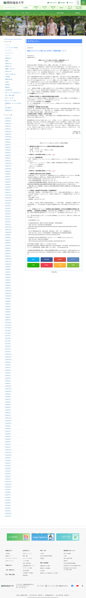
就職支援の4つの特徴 (45, 565)
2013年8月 (8, 460)
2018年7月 (8, 304)
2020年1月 (8, 256)
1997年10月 (8, 513)
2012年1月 (8, 510)
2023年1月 (8, 160)
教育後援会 (53, 7)
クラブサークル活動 (27, 568)
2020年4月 (8, 248)
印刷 (73, 265)
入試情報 (25, 7)
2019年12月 (8, 258)
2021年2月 (8, 221)
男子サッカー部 (9, 98)
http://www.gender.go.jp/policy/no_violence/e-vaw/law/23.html (44, 234)
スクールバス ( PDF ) (27, 558)
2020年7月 (8, 240)
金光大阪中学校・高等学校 (36, 595)
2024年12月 (8, 123)
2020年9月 (8, 235)
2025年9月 (8, 121)
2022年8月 (8, 174)
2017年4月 (8, 343)
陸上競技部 (8, 107)
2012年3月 (8, 505)
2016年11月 (8, 357)
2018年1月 (8, 319)
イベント (7, 45)
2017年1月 (8, 351)
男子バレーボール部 (10, 100)
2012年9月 (8, 489)
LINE (33, 265)
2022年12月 (8, 163)
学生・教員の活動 (9, 95)
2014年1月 (8, 447)
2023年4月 (8, 152)
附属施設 (42, 558)
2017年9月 (8, 330)
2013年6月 (8, 465)
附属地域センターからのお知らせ (13, 104)
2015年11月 (8, 388)
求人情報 (42, 570)
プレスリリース (9, 53)
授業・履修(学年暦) (68, 558)
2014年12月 (8, 418)
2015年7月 (8, 399)
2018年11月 (8, 293)
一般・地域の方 (69, 7)
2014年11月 (8, 420)
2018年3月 (8, 314)
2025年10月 (8, 118)
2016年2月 (8, 380)
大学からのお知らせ (10, 74)
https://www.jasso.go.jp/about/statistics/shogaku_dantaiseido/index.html (46, 241)
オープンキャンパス (10, 7)
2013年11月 (8, 452)
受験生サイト (8, 556)
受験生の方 (36, 7)
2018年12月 (8, 290)
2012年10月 (8, 487)
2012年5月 (8, 500)
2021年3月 (8, 219)
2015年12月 (8, 386)
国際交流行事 (8, 79)
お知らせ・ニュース (27, 553)
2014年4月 (8, 439)
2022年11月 (8, 166)
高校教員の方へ (9, 110)
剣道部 (7, 61)
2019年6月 (8, 274)
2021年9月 (8, 203)
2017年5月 (8, 341)
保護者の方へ (8, 58)
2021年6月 (8, 211)
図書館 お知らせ (9, 68)
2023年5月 (8, 150)
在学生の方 (44, 7)
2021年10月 (8, 200)
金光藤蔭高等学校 (49, 595)
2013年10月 (8, 455)
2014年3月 (8, 441)
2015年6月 (8, 402)
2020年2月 (8, 253)
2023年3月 (8, 155)
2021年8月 (8, 205)
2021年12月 (8, 195)
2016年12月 (8, 354)
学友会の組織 (26, 570)
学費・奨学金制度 (27, 563)
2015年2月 (8, 412)
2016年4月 (8, 375)
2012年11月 (8, 484)
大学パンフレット (9, 560)
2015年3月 (8, 410)
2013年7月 (8, 463)
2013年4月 (8, 471)
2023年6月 (8, 147)
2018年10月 (8, 296)
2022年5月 (8, 182)
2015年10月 (8, 391)
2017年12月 (8, 322)
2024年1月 (8, 128)
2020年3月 (8, 251)
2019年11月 (8, 261)
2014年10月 (8, 423)
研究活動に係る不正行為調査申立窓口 (72, 565)
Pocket (47, 265)
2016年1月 (8, 383)
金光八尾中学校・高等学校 (62, 595)
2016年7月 (8, 367)
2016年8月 (8, 365)
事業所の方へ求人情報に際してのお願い (49, 573)
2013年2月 (8, 476)
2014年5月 (8, 436)
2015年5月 (8, 404)
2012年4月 (8, 503)
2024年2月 (8, 126)
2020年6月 (8, 243)
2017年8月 (8, 333)
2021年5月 (8, 213)
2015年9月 (8, 394)
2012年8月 (8, 492)
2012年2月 (8, 508)
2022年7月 (8, 176)
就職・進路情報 (44, 563)
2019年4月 (8, 280)
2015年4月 (8, 407)
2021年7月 (8, 208)
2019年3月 (8, 282)
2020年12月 (8, 227)
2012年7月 (8, 495)
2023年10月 (8, 136)
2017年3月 (8, 346)
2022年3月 (8, 187)
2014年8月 (8, 428)
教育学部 (7, 84)
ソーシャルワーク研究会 (11, 47)
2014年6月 (8, 434)
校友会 (61, 7)
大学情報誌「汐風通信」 (28, 573)
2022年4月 (8, 184)
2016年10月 (8, 359)
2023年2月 (8, 158)
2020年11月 (8, 229)
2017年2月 (8, 349)
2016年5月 (8, 373)
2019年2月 (8, 285)
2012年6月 (8, 497)
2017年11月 (8, 325)
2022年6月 (8, 179)
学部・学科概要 (67, 553)
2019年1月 (8, 288)
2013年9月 (8, 457)
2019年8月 (8, 269)
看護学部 (7, 87)
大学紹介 (42, 553)
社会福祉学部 (8, 90)
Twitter (33, 259)
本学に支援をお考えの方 (79, 7)
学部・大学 (43, 550)
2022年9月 (8, 171)
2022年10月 (8, 168)
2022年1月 (8, 192)
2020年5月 (8, 245)
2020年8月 (8, 237)
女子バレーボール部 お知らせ (13, 92)
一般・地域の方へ (10, 570)
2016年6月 (8, 370)
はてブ (73, 259)
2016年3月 (8, 378)
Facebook (46, 259)
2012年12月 (8, 481)
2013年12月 (8, 449)
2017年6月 (8, 338)
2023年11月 (8, 134)
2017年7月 (8, 335)
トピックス (8, 50)
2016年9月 (8, 362)
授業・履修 (25, 556)
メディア (7, 55)
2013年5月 (8, 468)
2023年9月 (8, 139)
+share (60, 265)
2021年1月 (8, 224)
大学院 (7, 82)
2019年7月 (8, 272)
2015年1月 (8, 415)
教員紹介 (66, 560)
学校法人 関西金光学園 (21, 595)
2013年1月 (8, 479)
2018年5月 (8, 309)
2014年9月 (8, 426)
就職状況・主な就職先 (45, 568)
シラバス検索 (26, 560)
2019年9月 (8, 266)
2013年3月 (8, 473)
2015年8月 (8, 396)
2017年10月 (8, 327)
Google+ (60, 259)
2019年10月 (8, 264)
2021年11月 (8, 197)
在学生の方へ (8, 71)
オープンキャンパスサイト (11, 558)
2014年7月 (8, 431)
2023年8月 (8, 142)
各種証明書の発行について (29, 565)
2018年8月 (8, 301)
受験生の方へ (8, 66)
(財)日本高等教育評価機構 (46, 556)
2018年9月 (8, 298)
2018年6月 (8, 306)
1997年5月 (8, 516)
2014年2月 (8, 444)
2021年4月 (8, 216)
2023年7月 (8, 144)
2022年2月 (8, 189)
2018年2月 (8, 317)
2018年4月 (8, 312)
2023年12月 (8, 131)
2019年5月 (8, 277)
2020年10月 (8, 232)
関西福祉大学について (69, 550)
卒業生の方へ (8, 63)
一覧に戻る (54, 272)
